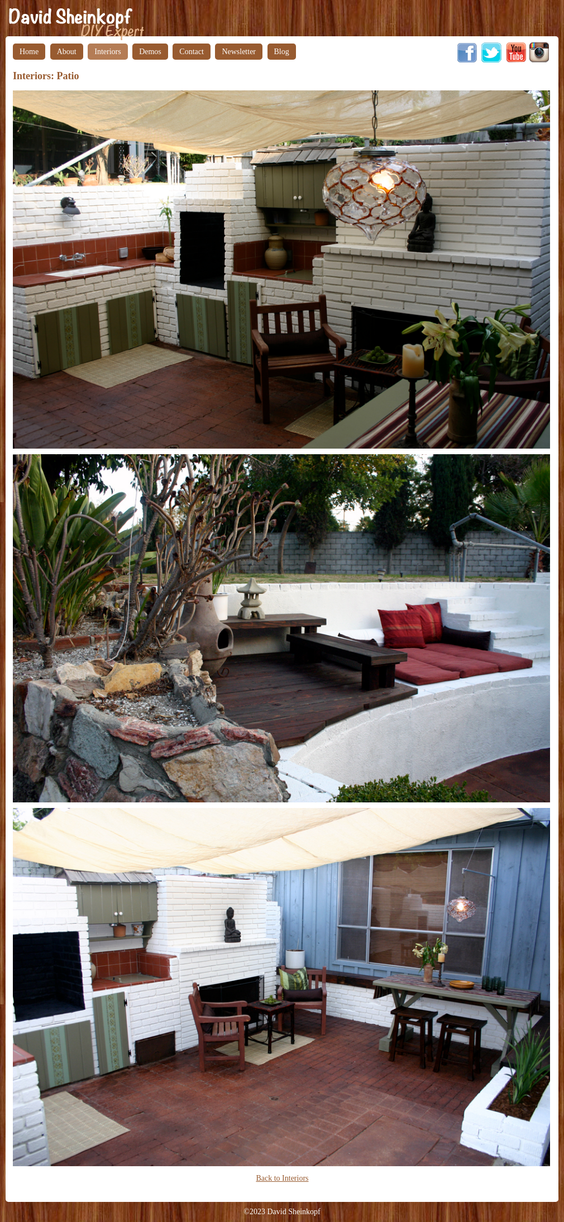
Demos (150, 51)
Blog (281, 51)
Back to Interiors (282, 1178)
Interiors (107, 51)
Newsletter (239, 51)
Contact (191, 51)
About (67, 51)
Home (29, 51)
